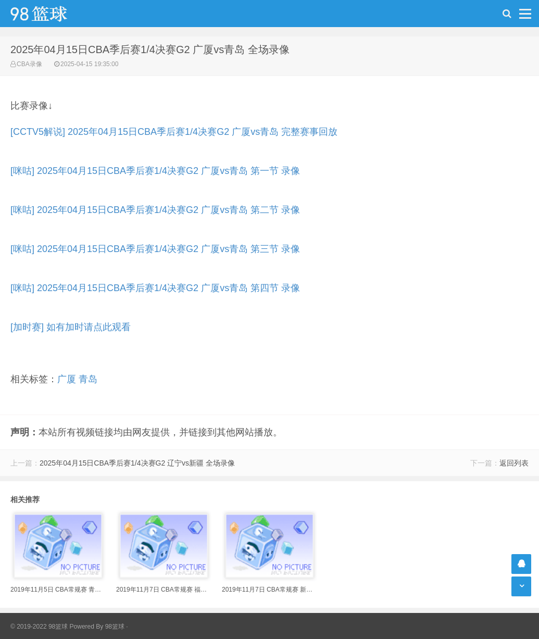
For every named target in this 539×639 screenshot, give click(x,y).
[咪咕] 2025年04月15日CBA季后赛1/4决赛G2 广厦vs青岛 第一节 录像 (155, 171)
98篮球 (114, 626)
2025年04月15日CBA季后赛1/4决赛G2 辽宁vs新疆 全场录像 (137, 463)
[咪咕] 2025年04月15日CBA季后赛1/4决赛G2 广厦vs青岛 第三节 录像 (155, 249)
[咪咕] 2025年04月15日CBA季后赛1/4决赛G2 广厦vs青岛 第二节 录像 (155, 210)
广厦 (66, 379)
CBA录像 (29, 64)
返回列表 (514, 463)
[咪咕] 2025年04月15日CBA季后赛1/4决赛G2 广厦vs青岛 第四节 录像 (155, 288)
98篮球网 (52, 13)
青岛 (88, 379)
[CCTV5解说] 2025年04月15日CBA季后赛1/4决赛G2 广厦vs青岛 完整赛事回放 (173, 132)
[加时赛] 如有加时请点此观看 (70, 327)
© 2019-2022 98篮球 (39, 626)
